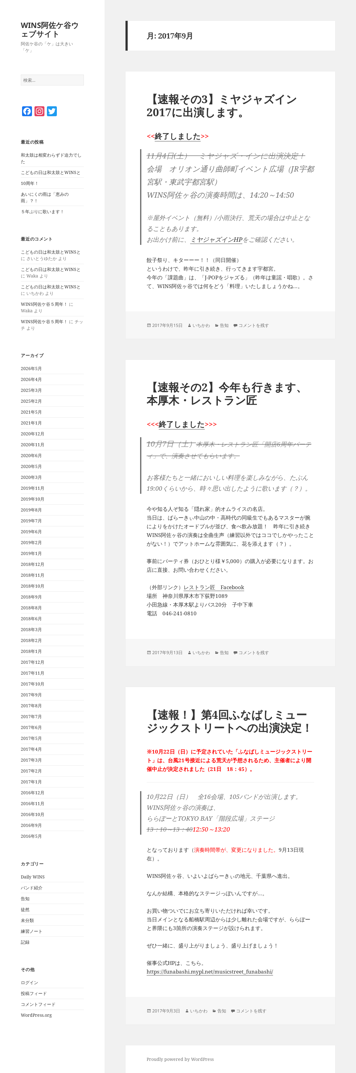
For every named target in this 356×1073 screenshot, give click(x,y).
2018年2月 (31, 640)
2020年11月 (32, 444)
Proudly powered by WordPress (180, 1059)
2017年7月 (31, 716)
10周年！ (30, 183)
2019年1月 (31, 553)
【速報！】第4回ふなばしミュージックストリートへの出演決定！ (230, 721)
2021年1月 (31, 423)
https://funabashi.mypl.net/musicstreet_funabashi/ (210, 971)
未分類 (27, 920)
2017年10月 (32, 684)
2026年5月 (31, 368)
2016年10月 (32, 814)
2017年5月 (31, 738)
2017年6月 (31, 727)
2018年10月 (32, 586)
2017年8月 (31, 705)
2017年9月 (31, 695)
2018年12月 (32, 564)
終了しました (178, 136)
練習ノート (32, 931)
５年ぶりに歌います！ (42, 211)
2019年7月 (31, 521)
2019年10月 (32, 499)
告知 (25, 898)
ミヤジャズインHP (216, 239)
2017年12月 (32, 662)
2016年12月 (32, 793)
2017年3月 (31, 760)
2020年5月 (31, 466)
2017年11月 (32, 673)
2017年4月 (31, 749)
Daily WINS (33, 877)
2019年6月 (31, 531)
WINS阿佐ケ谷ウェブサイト (50, 29)
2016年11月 (32, 803)
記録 (25, 942)
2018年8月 (31, 608)
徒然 (25, 909)
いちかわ (201, 325)
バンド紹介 (32, 888)
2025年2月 (31, 401)
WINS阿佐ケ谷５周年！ (44, 304)
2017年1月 (31, 782)
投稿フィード (34, 993)
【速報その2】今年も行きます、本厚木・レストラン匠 (227, 393)
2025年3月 (31, 390)
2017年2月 (31, 771)
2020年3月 (31, 477)
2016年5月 (31, 836)
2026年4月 (31, 379)
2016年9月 (31, 825)
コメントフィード (38, 1004)
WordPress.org (36, 1015)
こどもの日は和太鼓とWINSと (51, 172)
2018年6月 (31, 618)
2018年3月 (31, 629)
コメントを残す (254, 325)
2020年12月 (32, 434)
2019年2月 (31, 542)
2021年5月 (31, 412)
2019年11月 (32, 488)
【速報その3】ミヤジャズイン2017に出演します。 (222, 105)
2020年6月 (31, 455)
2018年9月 (31, 597)
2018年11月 (32, 575)
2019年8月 (31, 510)
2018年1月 (31, 651)
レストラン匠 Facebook (214, 587)
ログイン (29, 982)
